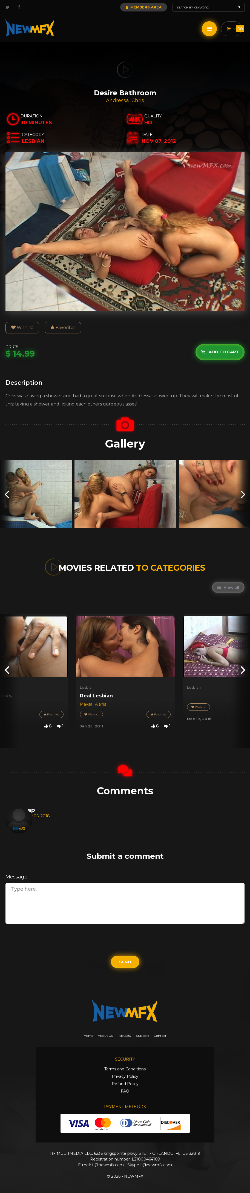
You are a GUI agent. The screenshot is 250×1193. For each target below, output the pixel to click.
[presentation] (7, 494)
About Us (105, 1036)
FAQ (125, 1091)
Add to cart (220, 351)
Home (88, 1036)
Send (125, 961)
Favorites (62, 327)
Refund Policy (125, 1083)
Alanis (100, 704)
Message (16, 877)
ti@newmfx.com (108, 1164)
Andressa (118, 100)
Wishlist (22, 327)
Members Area (144, 7)
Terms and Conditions (125, 1069)
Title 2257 (124, 1036)
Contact (160, 1036)
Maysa (86, 704)
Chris (137, 100)
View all (228, 587)
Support (142, 1036)
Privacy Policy (125, 1076)
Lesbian (87, 687)
